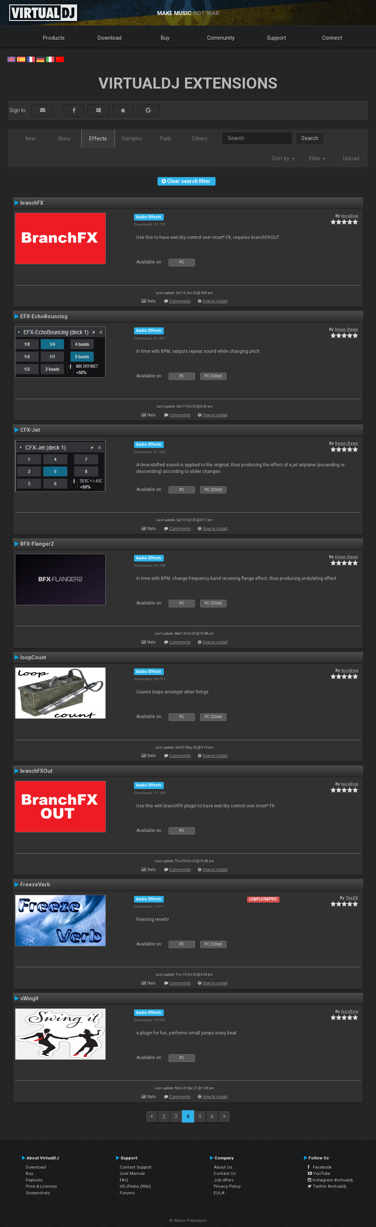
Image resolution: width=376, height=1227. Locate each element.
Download (110, 38)
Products (54, 38)
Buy (165, 38)
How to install (215, 301)
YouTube (319, 1173)
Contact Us (225, 1173)
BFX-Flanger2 (37, 544)
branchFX (31, 203)
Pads (165, 138)
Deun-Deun (346, 329)
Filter (317, 158)
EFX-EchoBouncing (44, 316)
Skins (64, 138)
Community (221, 38)
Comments (180, 301)
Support (276, 38)
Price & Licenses (41, 1186)
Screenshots (38, 1192)
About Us (223, 1167)
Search (309, 138)
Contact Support (136, 1167)
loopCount (33, 657)
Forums (127, 1192)
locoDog (349, 215)
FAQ (124, 1180)
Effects (98, 138)
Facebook (320, 1167)
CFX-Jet (30, 430)
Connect (332, 38)
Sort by (283, 158)
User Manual (132, 1173)
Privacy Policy (227, 1186)
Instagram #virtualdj (330, 1180)
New (30, 138)
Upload (351, 158)
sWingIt (29, 998)
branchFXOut (36, 771)
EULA (219, 1192)
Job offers (224, 1180)
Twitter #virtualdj (327, 1186)
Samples (132, 138)
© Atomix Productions (188, 1220)
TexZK (352, 897)
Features (34, 1180)
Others (199, 138)
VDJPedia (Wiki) (135, 1186)
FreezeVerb (35, 884)
